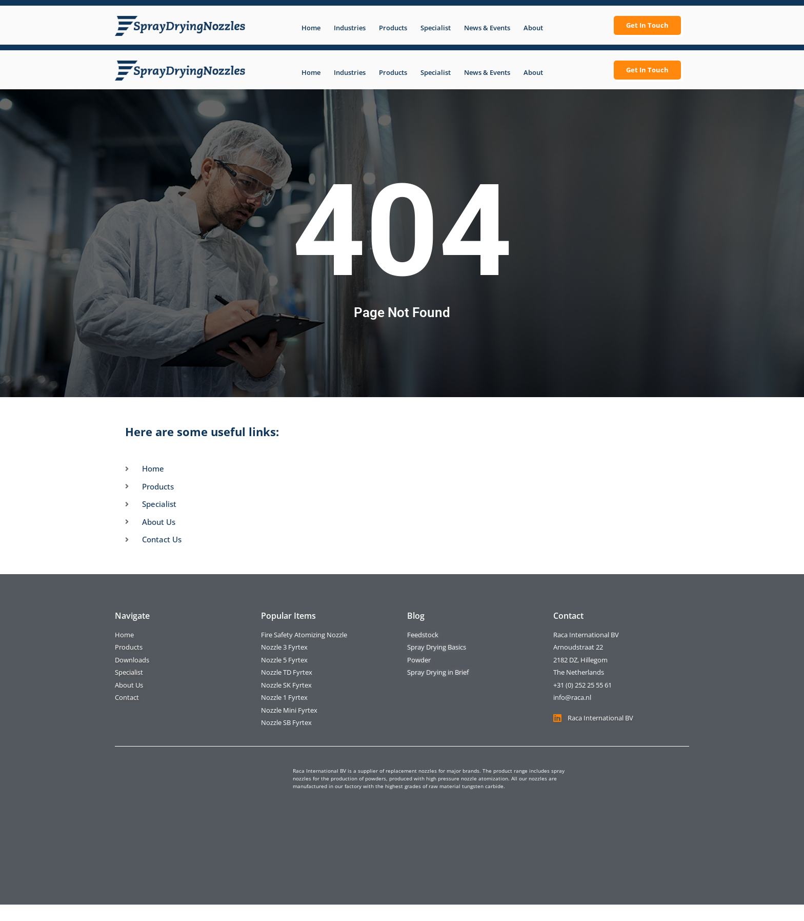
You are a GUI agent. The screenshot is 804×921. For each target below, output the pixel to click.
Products (393, 27)
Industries (350, 27)
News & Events (487, 27)
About (533, 27)
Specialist (435, 27)
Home (311, 27)
